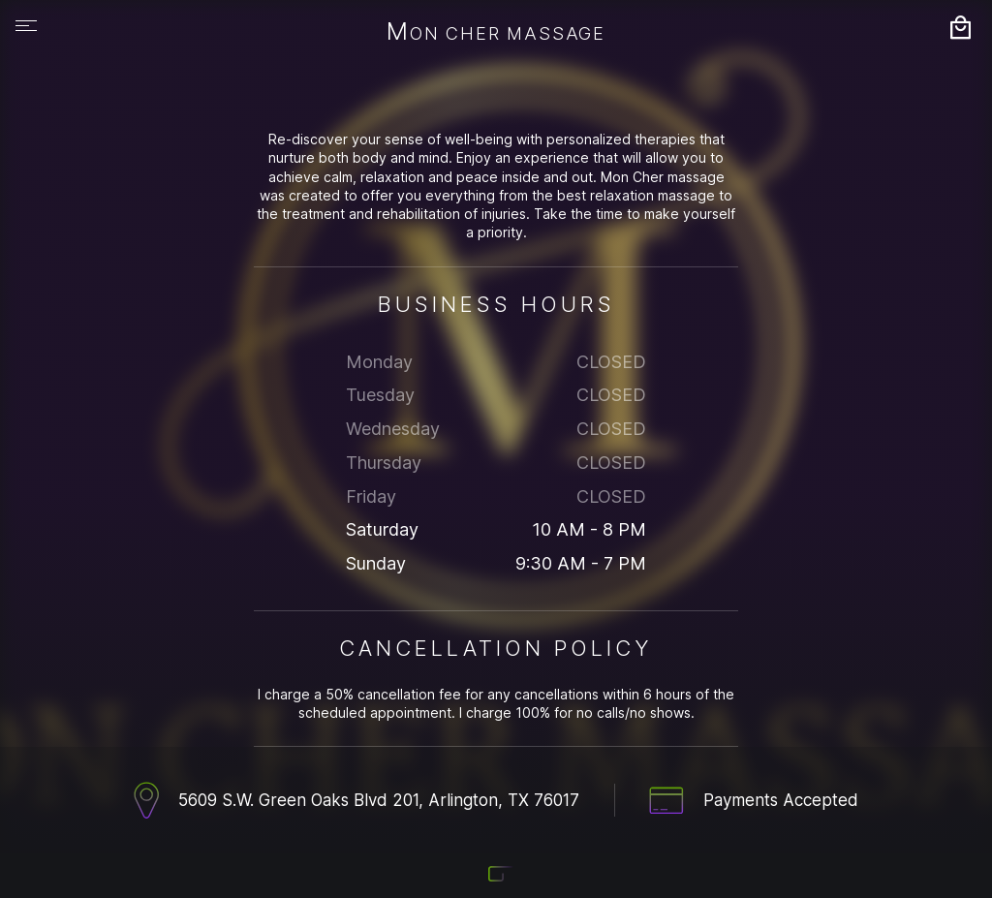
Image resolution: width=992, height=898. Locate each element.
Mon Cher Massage (496, 33)
